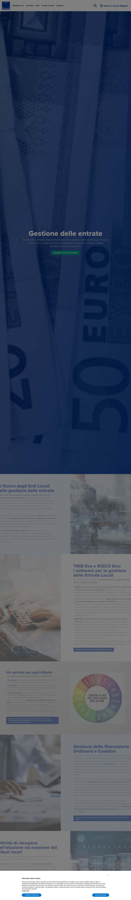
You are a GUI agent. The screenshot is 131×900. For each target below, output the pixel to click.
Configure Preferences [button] (31, 895)
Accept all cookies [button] (100, 895)
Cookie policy (25, 890)
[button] (108, 875)
